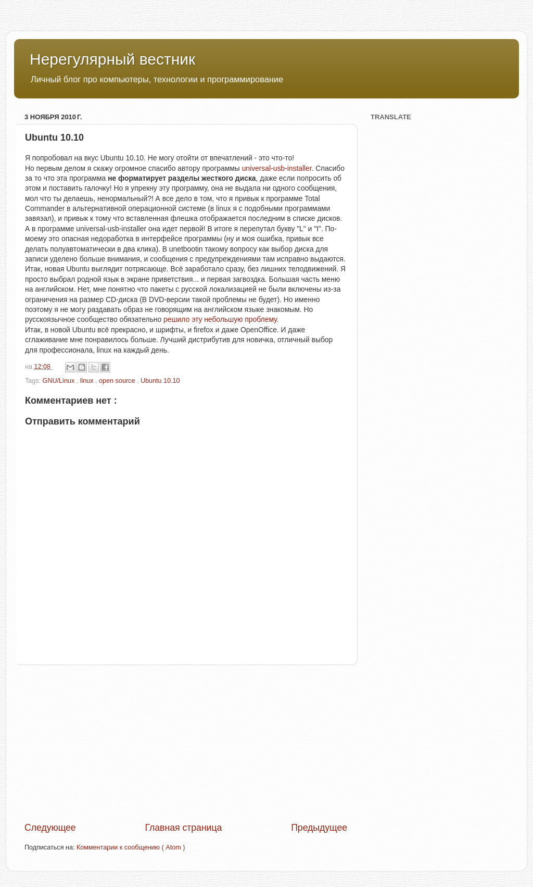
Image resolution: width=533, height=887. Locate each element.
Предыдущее (319, 827)
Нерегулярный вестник (112, 59)
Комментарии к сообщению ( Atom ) (131, 847)
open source (118, 380)
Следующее (50, 827)
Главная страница (183, 827)
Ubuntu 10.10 (160, 380)
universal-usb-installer (277, 168)
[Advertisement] (186, 743)
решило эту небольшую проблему (220, 319)
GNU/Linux (60, 380)
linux (87, 380)
